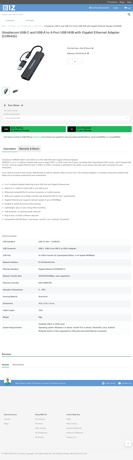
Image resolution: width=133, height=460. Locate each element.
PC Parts (12, 26)
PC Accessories (24, 26)
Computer (10, 20)
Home (3, 26)
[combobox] (66, 14)
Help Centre (71, 423)
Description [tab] (9, 148)
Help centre (111, 383)
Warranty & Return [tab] (29, 148)
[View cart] (125, 8)
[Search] (129, 14)
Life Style (30, 20)
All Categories (41, 433)
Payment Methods (74, 428)
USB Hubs (38, 26)
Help (129, 2)
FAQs (68, 419)
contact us (37, 137)
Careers (7, 419)
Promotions (112, 2)
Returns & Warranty (74, 433)
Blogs (122, 2)
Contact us (126, 383)
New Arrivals (40, 428)
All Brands (39, 437)
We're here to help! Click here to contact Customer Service (40, 383)
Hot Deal (39, 423)
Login (115, 8)
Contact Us (71, 437)
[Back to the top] (128, 443)
